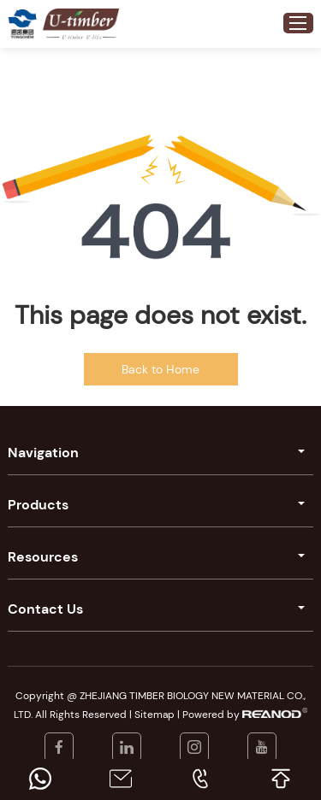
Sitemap (154, 714)
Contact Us (45, 609)
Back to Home (160, 369)
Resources (43, 557)
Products (38, 505)
